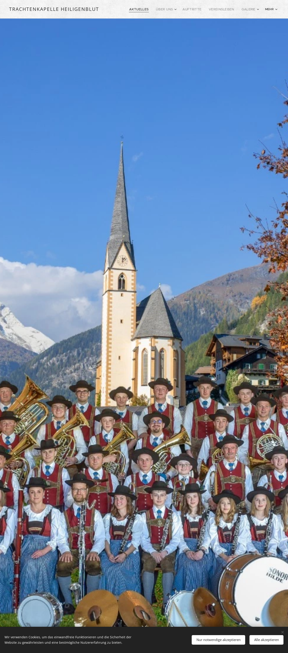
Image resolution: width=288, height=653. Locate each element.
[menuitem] (142, 9)
